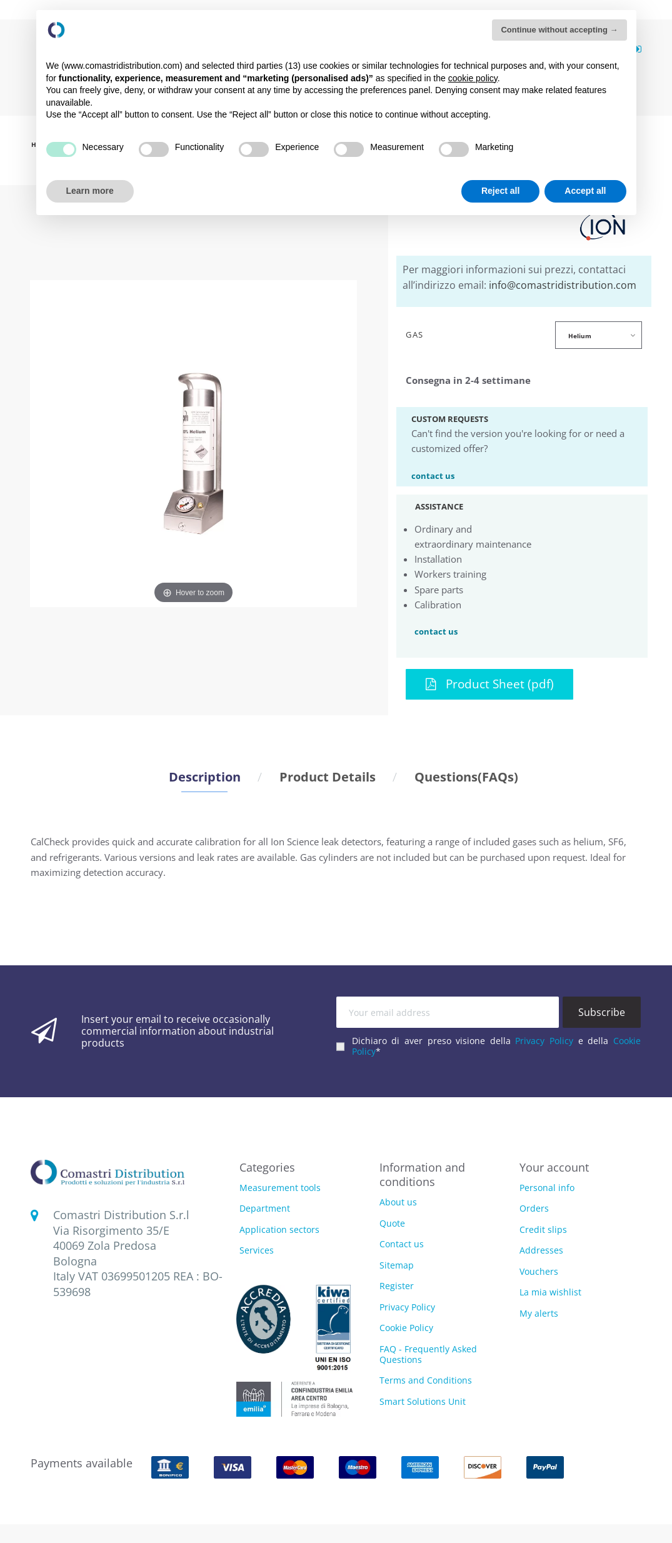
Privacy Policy (544, 1041)
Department (264, 1209)
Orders (534, 1208)
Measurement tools (280, 1188)
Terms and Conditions (425, 1380)
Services (256, 1250)
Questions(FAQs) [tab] (466, 776)
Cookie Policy (406, 1328)
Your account (554, 1167)
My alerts (538, 1313)
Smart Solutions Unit (422, 1401)
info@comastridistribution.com (562, 285)
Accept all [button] (585, 191)
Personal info (546, 1188)
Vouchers (538, 1271)
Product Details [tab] (327, 776)
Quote (392, 1223)
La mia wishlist (550, 1292)
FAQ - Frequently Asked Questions (428, 1354)
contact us (432, 475)
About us (398, 1202)
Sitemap (396, 1265)
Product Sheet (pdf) (490, 683)
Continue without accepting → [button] (559, 29)
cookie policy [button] (473, 78)
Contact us (401, 1244)
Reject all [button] (500, 191)
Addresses (541, 1250)
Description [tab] (205, 776)
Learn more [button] (90, 191)
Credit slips (543, 1229)
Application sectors (279, 1230)
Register (396, 1286)
